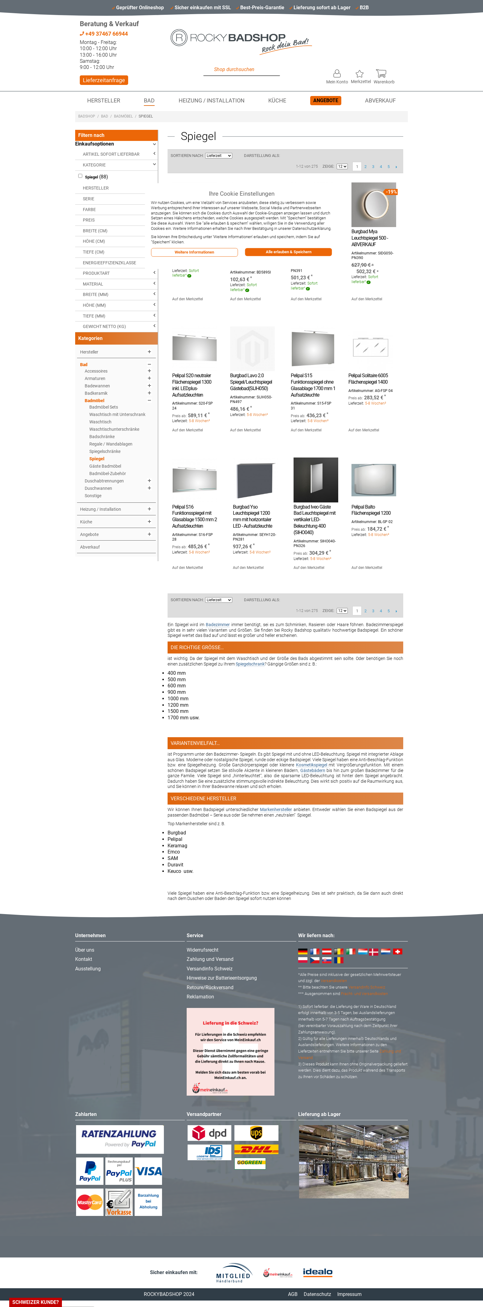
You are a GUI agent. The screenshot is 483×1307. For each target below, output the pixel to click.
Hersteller (103, 101)
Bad (149, 101)
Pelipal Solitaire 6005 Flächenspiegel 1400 (368, 379)
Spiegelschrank (250, 663)
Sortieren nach (187, 155)
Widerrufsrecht (202, 950)
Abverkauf (380, 101)
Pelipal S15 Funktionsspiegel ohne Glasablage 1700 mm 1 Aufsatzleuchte (313, 385)
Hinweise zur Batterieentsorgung (222, 978)
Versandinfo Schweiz (210, 969)
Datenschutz (317, 1294)
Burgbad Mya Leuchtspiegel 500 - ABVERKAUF (369, 238)
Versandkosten (334, 980)
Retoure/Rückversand (210, 987)
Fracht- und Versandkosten (364, 993)
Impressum (349, 1294)
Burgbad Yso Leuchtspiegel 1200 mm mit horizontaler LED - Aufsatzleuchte (252, 516)
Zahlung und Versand (210, 959)
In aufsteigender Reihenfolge (237, 155)
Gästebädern (312, 770)
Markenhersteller (276, 809)
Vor (396, 166)
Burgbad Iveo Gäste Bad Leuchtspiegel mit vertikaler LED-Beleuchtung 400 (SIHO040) (314, 519)
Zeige (328, 166)
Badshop (86, 116)
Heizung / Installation (212, 101)
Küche (277, 101)
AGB (293, 1294)
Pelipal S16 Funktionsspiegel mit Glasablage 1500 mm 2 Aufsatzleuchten (194, 516)
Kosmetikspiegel (312, 764)
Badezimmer (218, 624)
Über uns (84, 950)
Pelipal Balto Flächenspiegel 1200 (371, 510)
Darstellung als (261, 155)
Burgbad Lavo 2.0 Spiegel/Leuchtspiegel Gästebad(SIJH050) (251, 382)
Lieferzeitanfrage (104, 80)
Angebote (325, 100)
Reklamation (200, 997)
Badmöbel (123, 116)
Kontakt (83, 959)
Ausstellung (88, 969)
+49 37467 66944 (104, 33)
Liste (297, 155)
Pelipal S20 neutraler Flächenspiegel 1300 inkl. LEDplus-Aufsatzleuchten (191, 385)
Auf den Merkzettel (187, 299)
